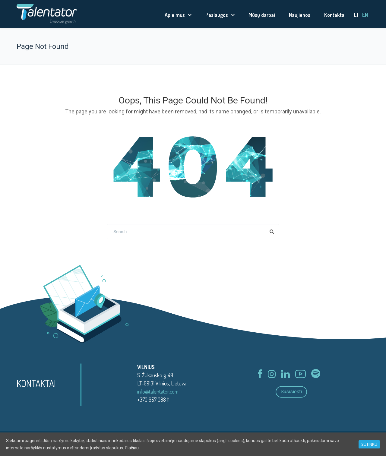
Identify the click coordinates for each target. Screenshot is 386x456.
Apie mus (175, 14)
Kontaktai (335, 14)
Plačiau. (132, 447)
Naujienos (299, 14)
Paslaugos (216, 14)
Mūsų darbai (261, 14)
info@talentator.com (158, 391)
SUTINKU (369, 444)
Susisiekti (291, 392)
